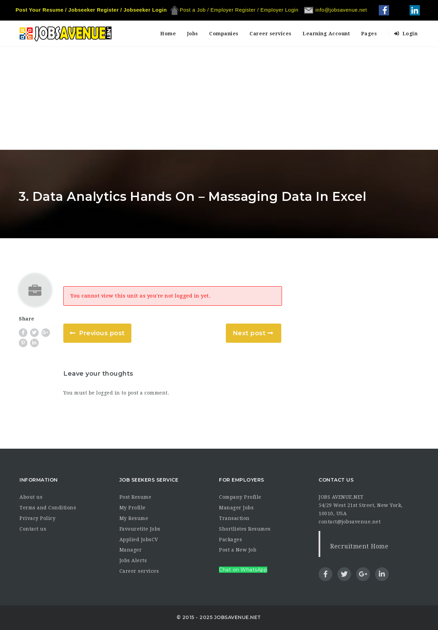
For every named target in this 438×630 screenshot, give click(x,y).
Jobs (192, 33)
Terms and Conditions (48, 507)
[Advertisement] (219, 98)
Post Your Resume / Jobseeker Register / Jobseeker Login (91, 10)
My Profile (132, 507)
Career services (270, 33)
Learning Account (326, 33)
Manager (130, 550)
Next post (249, 333)
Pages (369, 33)
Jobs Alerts (133, 560)
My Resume (134, 518)
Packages (230, 539)
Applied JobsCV (138, 539)
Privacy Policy (37, 518)
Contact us (33, 529)
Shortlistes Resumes (245, 529)
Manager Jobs (236, 507)
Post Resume (135, 497)
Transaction (234, 518)
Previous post (102, 333)
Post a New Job (237, 550)
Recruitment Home (359, 546)
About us (31, 497)
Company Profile (240, 497)
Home (168, 33)
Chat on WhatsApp (243, 570)
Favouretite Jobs (139, 529)
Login (406, 33)
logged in (108, 393)
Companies (224, 33)
